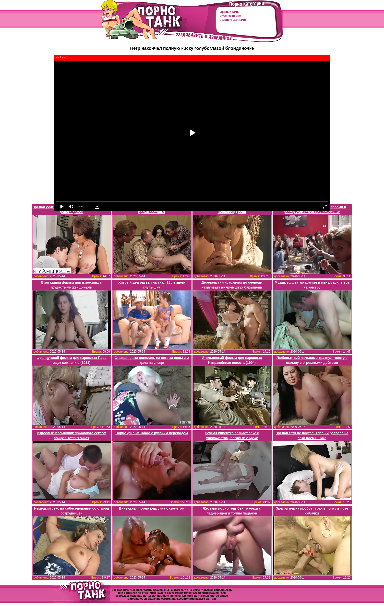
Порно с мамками (233, 19)
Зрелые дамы (230, 11)
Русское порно (230, 15)
